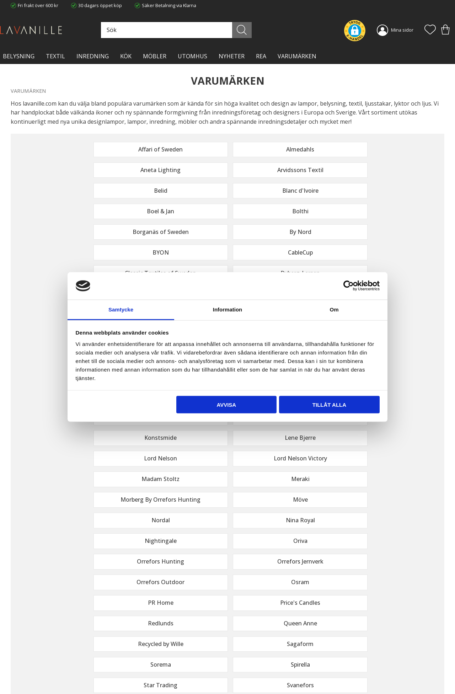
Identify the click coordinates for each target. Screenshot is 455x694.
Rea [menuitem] (261, 56)
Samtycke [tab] (120, 309)
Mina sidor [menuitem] (402, 30)
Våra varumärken (140, 674)
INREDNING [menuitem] (92, 56)
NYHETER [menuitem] (232, 56)
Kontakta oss (135, 660)
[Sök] (253, 30)
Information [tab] (227, 309)
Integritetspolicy (139, 653)
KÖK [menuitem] (126, 56)
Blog (126, 667)
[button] (430, 30)
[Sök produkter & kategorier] (195, 30)
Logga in (241, 671)
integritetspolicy (398, 556)
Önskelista (244, 679)
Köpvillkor (243, 645)
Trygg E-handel (137, 638)
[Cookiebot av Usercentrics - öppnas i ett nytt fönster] (348, 286)
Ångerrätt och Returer (145, 645)
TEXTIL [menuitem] (55, 56)
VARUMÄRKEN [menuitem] (297, 56)
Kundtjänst (244, 638)
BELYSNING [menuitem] (18, 56)
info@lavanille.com (46, 665)
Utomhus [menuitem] (192, 56)
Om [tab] (334, 309)
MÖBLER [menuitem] (154, 56)
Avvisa (226, 405)
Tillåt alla (329, 405)
